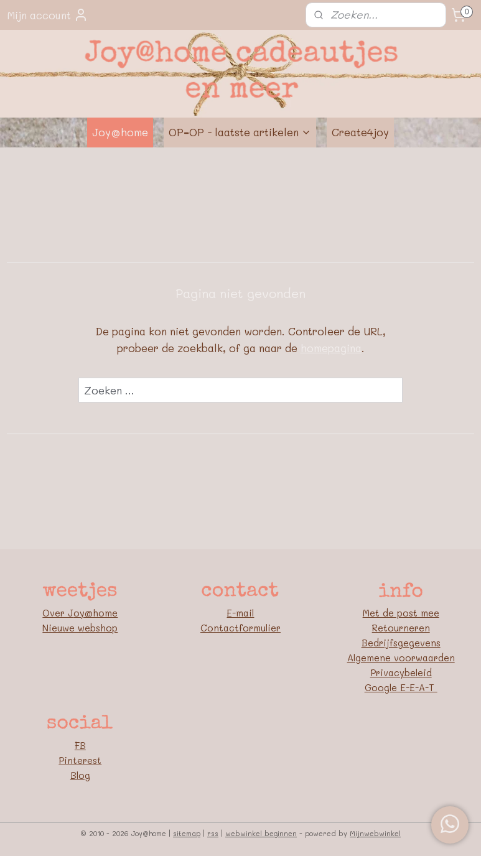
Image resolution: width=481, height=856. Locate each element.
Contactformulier (240, 627)
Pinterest (79, 760)
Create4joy (360, 132)
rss (212, 833)
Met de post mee (401, 613)
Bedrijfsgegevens (401, 642)
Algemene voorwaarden (401, 657)
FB (80, 745)
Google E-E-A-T (401, 687)
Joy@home (120, 132)
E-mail (240, 613)
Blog (80, 775)
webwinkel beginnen (261, 833)
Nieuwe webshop (80, 627)
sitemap (186, 833)
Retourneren (401, 627)
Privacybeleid (401, 672)
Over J (57, 613)
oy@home (95, 613)
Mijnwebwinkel (375, 833)
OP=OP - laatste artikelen (240, 132)
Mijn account (47, 14)
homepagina (331, 348)
